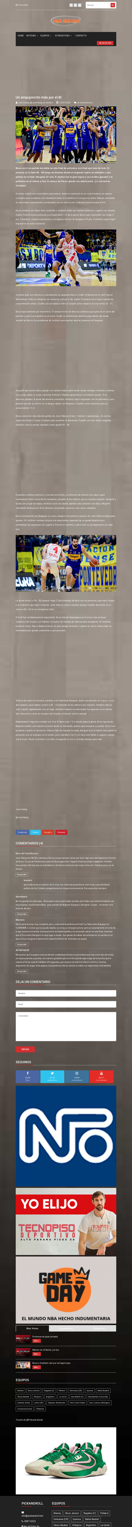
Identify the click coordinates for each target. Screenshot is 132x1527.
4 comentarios (85, 54)
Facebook (22, 784)
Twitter (35, 784)
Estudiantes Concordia (98, 1348)
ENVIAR (25, 1001)
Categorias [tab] (99, 1280)
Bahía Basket (103, 1342)
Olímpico (38, 1348)
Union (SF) (39, 1354)
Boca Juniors (34, 1342)
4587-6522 (29, 1473)
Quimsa (90, 1342)
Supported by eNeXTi (66, 1525)
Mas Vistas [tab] (32, 1280)
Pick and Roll (74, 1514)
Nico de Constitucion (27, 805)
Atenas (20, 1342)
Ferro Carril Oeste (77, 1354)
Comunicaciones (24, 1361)
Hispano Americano (57, 1354)
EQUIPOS (46, 35)
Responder (22, 826)
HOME (21, 35)
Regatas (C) (49, 1342)
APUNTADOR (22, 902)
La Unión (63, 1348)
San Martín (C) (77, 1348)
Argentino (50, 1348)
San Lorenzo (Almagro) (99, 1354)
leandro (28, 832)
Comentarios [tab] (66, 1280)
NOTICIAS (32, 35)
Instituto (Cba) (23, 1354)
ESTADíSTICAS (63, 35)
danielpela (21, 848)
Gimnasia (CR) (76, 1342)
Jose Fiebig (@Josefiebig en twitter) (35, 54)
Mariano (20, 871)
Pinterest (61, 784)
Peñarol (62, 1342)
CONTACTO (81, 35)
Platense (40, 1361)
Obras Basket (23, 1348)
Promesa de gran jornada (45, 1288)
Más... (36, 1293)
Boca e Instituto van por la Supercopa (51, 1315)
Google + (48, 784)
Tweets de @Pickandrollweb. (29, 1372)
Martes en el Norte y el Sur (45, 1301)
